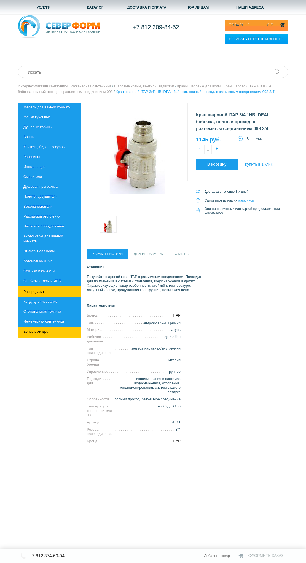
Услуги (44, 7)
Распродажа (33, 291)
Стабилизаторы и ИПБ (42, 281)
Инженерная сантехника (43, 321)
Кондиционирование (40, 301)
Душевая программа (40, 186)
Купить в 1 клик (258, 164)
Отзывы (182, 254)
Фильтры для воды (39, 251)
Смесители (32, 177)
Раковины (31, 157)
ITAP (177, 315)
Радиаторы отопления (41, 216)
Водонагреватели (37, 206)
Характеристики (107, 254)
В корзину (217, 164)
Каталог (95, 7)
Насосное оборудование (43, 226)
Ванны (28, 137)
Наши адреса (250, 7)
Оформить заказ (266, 555)
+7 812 (156, 27)
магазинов (246, 200)
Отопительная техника (42, 311)
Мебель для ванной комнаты (47, 107)
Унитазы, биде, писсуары (44, 147)
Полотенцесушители (40, 196)
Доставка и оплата (146, 7)
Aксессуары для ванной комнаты (43, 238)
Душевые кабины (37, 127)
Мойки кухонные (37, 117)
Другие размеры (149, 254)
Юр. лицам (198, 7)
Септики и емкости (39, 271)
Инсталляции (34, 167)
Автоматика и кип (37, 261)
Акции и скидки (36, 332)
